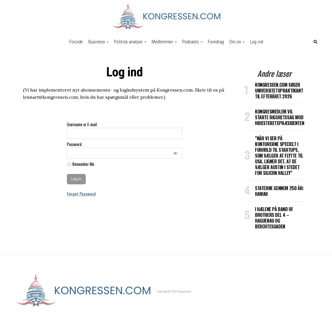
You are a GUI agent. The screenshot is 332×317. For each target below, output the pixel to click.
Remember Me (81, 164)
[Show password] (175, 153)
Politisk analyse (128, 42)
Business (96, 42)
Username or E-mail (82, 124)
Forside (76, 42)
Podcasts (190, 42)
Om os (235, 42)
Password (74, 144)
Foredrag (216, 42)
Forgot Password (81, 194)
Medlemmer (162, 42)
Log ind (256, 42)
